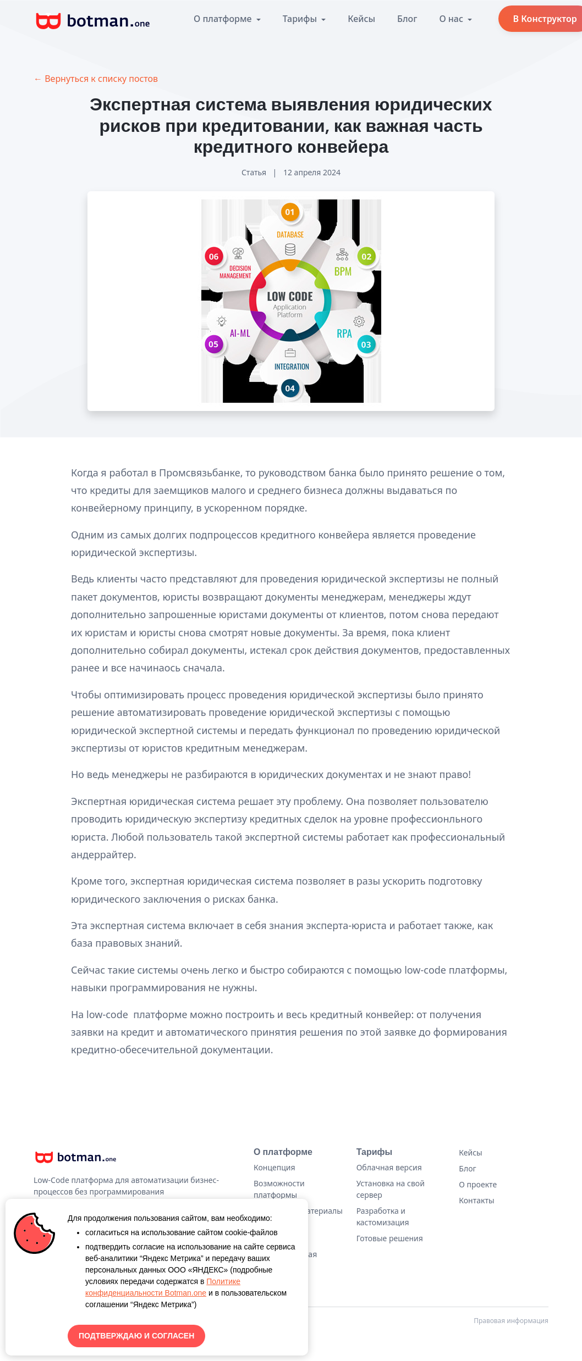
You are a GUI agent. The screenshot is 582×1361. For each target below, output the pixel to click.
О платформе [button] (224, 19)
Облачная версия (389, 1167)
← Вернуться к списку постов (96, 79)
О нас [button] (452, 19)
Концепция (274, 1167)
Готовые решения (389, 1238)
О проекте (478, 1184)
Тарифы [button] (301, 19)
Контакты (476, 1200)
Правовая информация (511, 1320)
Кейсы (361, 19)
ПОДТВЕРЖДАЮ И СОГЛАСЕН (136, 1335)
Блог (407, 19)
